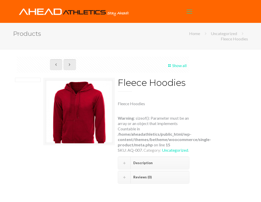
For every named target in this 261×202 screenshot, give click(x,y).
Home (194, 33)
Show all (176, 65)
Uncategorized (224, 33)
